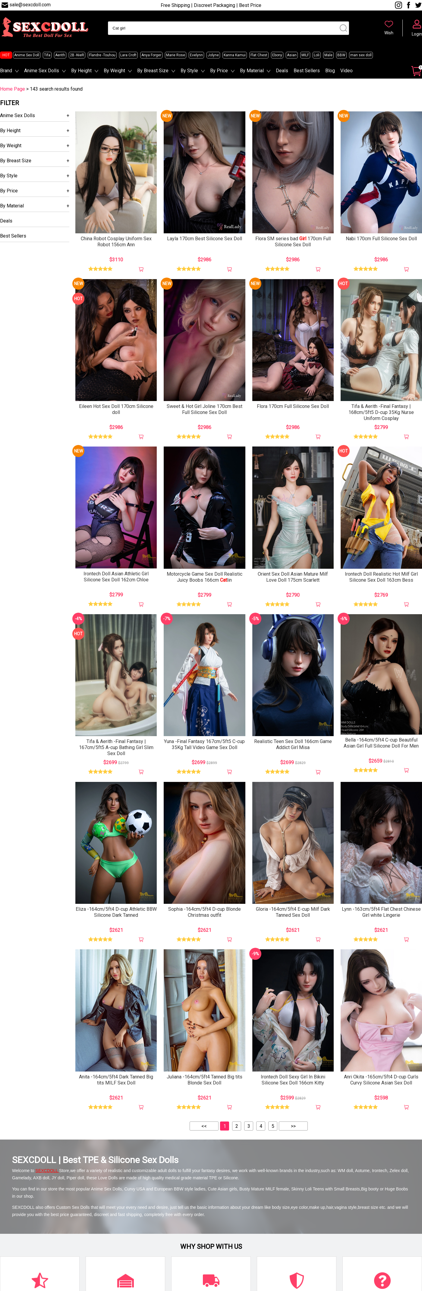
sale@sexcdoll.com (30, 5)
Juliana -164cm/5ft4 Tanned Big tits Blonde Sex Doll (204, 1080)
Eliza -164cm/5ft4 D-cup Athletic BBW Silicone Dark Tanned (116, 912)
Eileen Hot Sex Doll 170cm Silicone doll (116, 409)
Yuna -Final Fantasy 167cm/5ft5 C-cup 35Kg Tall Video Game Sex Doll (204, 744)
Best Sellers (307, 70)
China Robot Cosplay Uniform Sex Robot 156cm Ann (116, 241)
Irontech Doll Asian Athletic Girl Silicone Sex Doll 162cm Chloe (116, 577)
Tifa (47, 55)
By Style (189, 70)
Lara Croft (128, 55)
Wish (388, 32)
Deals (282, 70)
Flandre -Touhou (102, 55)
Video (346, 70)
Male (328, 55)
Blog (330, 70)
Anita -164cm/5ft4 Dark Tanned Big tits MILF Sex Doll (116, 1080)
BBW (341, 55)
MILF (305, 55)
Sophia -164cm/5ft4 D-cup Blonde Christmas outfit (204, 912)
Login (417, 34)
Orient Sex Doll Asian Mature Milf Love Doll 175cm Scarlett (293, 577)
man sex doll (361, 55)
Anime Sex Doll (26, 55)
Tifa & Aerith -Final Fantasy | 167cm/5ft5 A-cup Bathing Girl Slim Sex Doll (116, 747)
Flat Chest (258, 55)
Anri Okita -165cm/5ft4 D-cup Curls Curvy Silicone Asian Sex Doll (381, 1080)
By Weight (114, 70)
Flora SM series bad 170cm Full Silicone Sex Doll (293, 241)
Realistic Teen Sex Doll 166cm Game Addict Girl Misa (293, 744)
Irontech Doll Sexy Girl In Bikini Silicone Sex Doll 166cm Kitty (293, 1080)
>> (293, 1126)
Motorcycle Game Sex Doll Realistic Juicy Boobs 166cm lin (204, 577)
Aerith (60, 55)
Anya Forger (151, 55)
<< (204, 1126)
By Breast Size (152, 70)
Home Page (12, 89)
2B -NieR (77, 55)
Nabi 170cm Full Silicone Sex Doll (381, 238)
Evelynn (196, 55)
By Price (219, 70)
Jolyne (213, 55)
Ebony (277, 55)
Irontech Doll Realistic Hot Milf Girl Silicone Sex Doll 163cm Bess (381, 577)
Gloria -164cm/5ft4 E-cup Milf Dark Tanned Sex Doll (293, 912)
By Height (81, 70)
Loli (317, 55)
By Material (252, 70)
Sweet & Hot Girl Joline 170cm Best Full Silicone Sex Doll (204, 409)
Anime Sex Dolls (41, 70)
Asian (292, 55)
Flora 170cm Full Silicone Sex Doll (293, 406)
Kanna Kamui (235, 55)
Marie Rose (175, 55)
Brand (6, 70)
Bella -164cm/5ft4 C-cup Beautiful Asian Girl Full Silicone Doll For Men (381, 743)
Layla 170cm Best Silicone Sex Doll (204, 238)
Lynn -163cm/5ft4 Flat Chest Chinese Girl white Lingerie (381, 912)
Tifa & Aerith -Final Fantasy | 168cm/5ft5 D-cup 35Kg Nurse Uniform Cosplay (381, 412)
